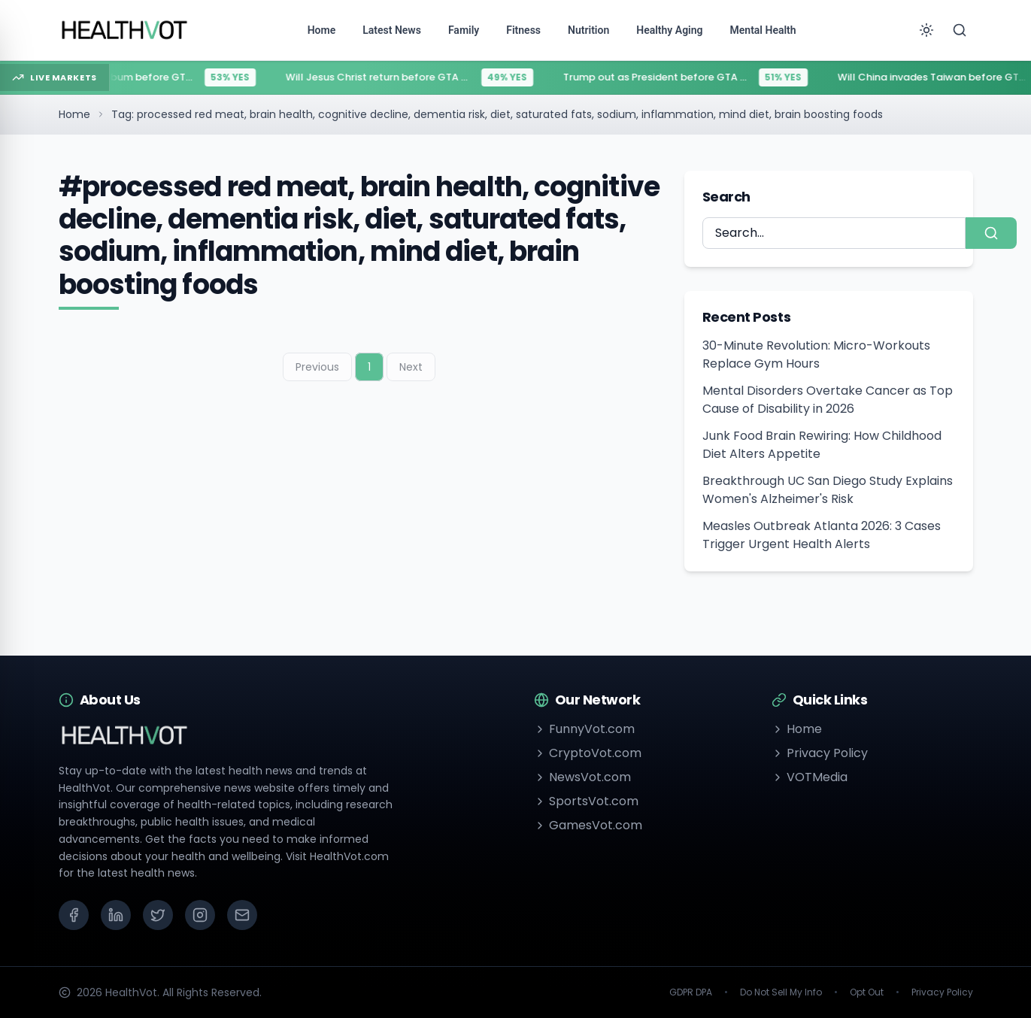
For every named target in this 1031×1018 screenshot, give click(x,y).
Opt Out (867, 992)
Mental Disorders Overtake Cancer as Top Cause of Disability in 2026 (827, 399)
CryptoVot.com (587, 753)
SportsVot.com (586, 801)
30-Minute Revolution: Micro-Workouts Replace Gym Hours (816, 354)
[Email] (242, 915)
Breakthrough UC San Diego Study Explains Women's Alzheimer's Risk (827, 489)
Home (74, 114)
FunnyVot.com (584, 729)
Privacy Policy (820, 753)
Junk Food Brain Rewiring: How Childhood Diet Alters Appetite (822, 444)
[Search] (959, 30)
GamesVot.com (588, 825)
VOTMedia (810, 777)
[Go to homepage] (125, 30)
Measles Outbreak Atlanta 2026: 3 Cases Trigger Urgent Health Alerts (821, 535)
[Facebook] (74, 915)
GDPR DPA (690, 992)
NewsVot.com (582, 777)
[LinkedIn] (116, 915)
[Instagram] (200, 915)
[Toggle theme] (926, 30)
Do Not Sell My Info (781, 992)
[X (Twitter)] (158, 915)
